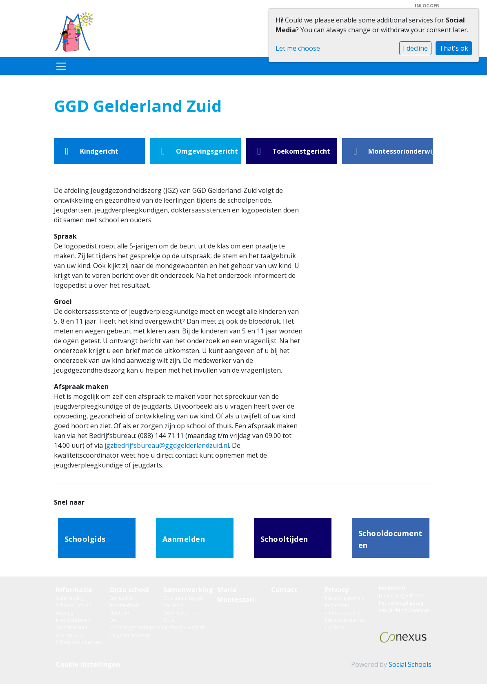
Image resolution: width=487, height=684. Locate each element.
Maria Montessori (235, 594)
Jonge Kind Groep (129, 634)
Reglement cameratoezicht (343, 609)
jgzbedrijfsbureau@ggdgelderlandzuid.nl (167, 445)
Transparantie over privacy (72, 631)
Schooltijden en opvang (73, 609)
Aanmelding (70, 598)
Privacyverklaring (344, 620)
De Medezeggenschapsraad (130, 624)
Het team (120, 612)
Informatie (74, 589)
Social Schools (410, 664)
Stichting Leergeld (183, 627)
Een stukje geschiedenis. (125, 602)
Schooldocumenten (77, 642)
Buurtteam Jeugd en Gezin (182, 602)
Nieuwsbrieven (73, 620)
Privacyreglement (345, 598)
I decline (415, 48)
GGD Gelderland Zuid (182, 616)
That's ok (453, 48)
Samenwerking (184, 589)
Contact (284, 589)
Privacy (337, 589)
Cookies (334, 627)
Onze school (129, 589)
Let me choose (298, 48)
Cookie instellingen (88, 664)
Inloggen (427, 5)
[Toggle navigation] (61, 66)
